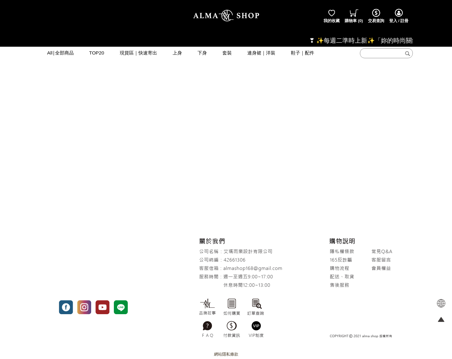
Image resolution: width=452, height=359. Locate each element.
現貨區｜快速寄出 (138, 52)
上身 (177, 52)
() (354, 15)
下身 (202, 52)
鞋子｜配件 (302, 52)
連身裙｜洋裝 (261, 52)
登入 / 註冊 (399, 15)
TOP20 (96, 52)
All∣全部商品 (60, 52)
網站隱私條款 (226, 354)
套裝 (227, 52)
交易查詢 (376, 15)
